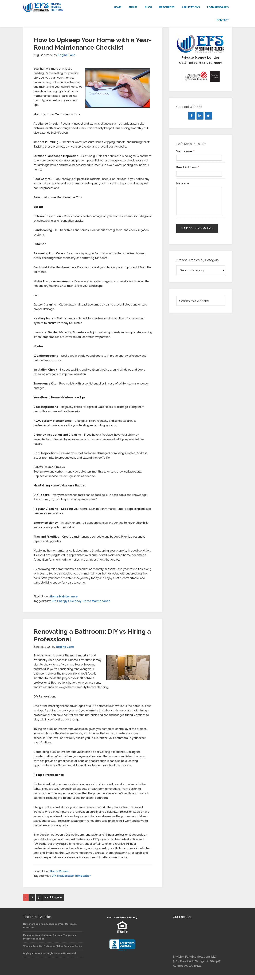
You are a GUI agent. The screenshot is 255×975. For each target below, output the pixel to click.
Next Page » (53, 897)
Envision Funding (54, 7)
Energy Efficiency (69, 601)
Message (182, 183)
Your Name (185, 151)
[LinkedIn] (200, 116)
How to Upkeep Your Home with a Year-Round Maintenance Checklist (93, 43)
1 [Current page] (26, 897)
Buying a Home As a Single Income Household (49, 953)
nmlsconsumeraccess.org (122, 917)
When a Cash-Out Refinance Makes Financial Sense (52, 946)
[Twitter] (208, 116)
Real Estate (65, 875)
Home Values (59, 871)
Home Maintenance (64, 596)
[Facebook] (191, 116)
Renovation (83, 875)
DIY (54, 601)
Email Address (187, 167)
